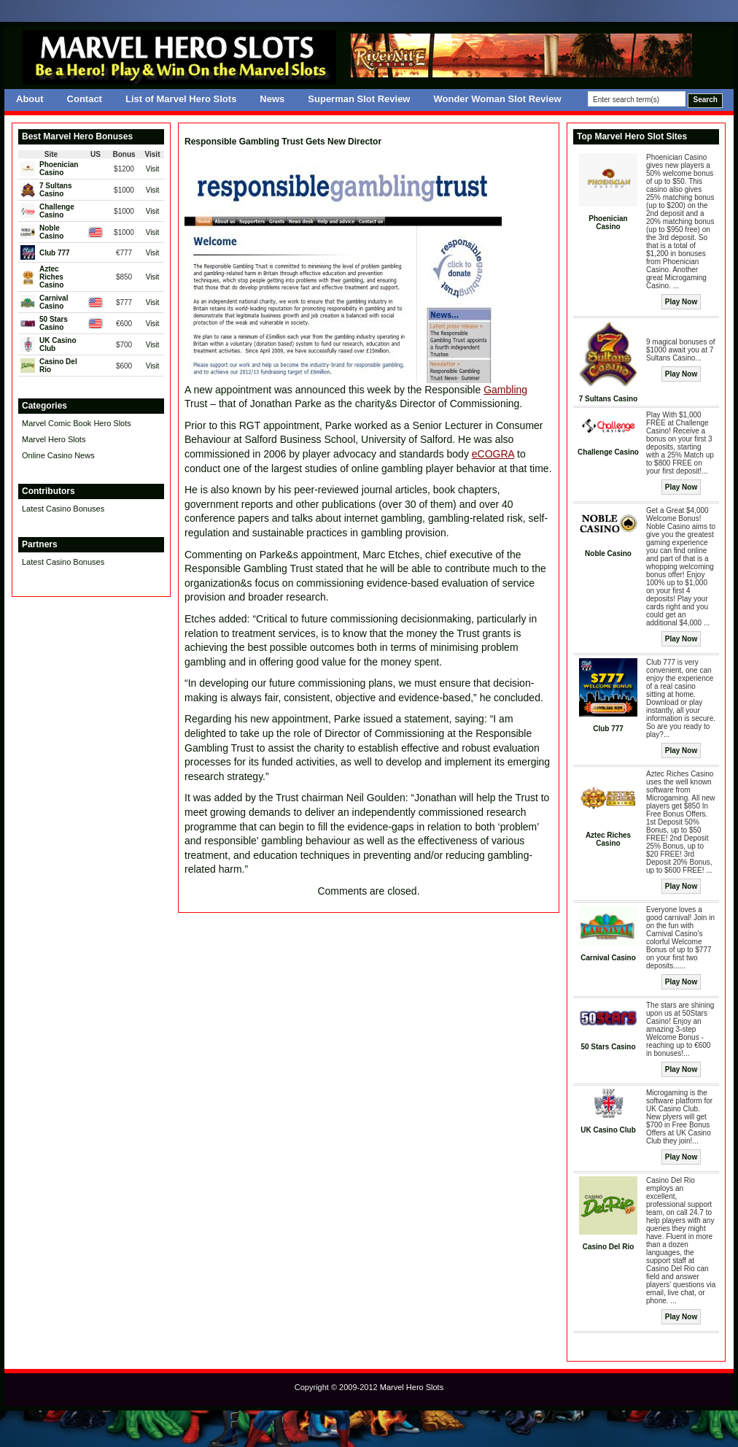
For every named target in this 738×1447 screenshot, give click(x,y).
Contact (84, 98)
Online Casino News (58, 455)
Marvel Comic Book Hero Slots (76, 423)
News (272, 98)
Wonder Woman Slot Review (497, 98)
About (30, 98)
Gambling (505, 389)
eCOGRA (493, 454)
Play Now (681, 302)
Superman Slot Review (359, 98)
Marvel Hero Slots (53, 439)
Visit (153, 169)
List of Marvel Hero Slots (180, 98)
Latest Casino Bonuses (63, 508)
